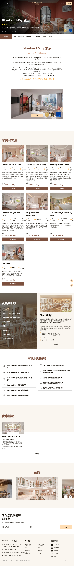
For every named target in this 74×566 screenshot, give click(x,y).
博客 (39, 548)
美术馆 (40, 550)
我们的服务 (41, 545)
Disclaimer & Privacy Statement (10, 560)
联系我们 (27, 550)
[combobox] (43, 528)
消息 (26, 548)
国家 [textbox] (31, 528)
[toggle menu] (3, 3)
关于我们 (28, 540)
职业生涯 (27, 553)
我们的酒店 (28, 545)
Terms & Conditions (25, 560)
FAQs (39, 553)
